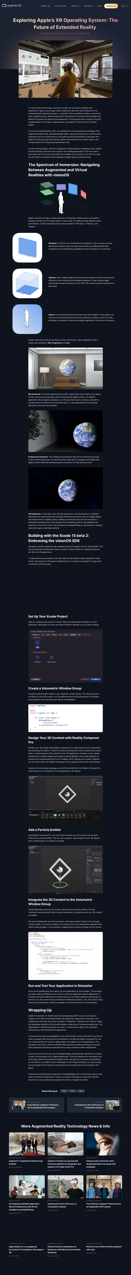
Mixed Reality (46, 33)
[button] (124, 6)
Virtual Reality (57, 33)
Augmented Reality (17, 1158)
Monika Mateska (84, 33)
